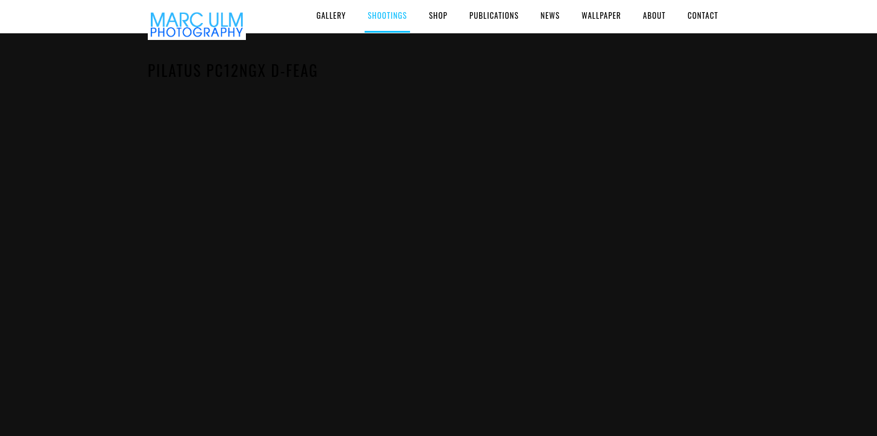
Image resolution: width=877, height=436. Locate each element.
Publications (494, 15)
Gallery (331, 15)
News (550, 15)
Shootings (387, 15)
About (654, 15)
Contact (702, 15)
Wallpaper (601, 15)
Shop (438, 15)
